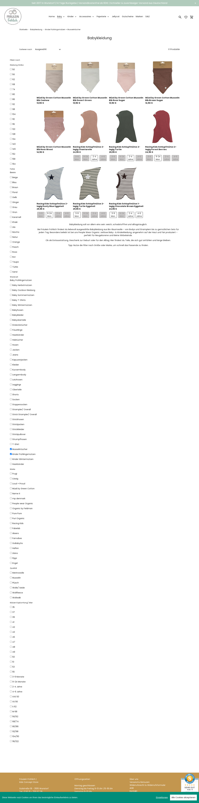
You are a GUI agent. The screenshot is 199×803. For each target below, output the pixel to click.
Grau (14, 207)
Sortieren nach (25, 49)
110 (13, 119)
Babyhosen (17, 310)
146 (14, 149)
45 (13, 637)
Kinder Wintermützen (22, 459)
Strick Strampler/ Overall (24, 414)
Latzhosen (17, 379)
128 (13, 134)
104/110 (15, 736)
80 (13, 94)
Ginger (15, 202)
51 (13, 661)
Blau (14, 182)
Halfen (15, 548)
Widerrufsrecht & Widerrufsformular (147, 768)
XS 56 (15, 701)
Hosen (15, 344)
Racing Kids (17, 523)
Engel (15, 563)
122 (13, 129)
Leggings (16, 384)
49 (13, 651)
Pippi (14, 558)
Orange (16, 242)
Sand (14, 271)
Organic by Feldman (22, 508)
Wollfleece (17, 592)
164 (14, 163)
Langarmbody (19, 374)
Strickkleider (18, 429)
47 (13, 642)
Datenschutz (136, 780)
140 (14, 144)
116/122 (15, 741)
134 (13, 139)
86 (13, 99)
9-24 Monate (19, 681)
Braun (15, 187)
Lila (13, 227)
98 (13, 109)
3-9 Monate (18, 676)
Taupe (15, 261)
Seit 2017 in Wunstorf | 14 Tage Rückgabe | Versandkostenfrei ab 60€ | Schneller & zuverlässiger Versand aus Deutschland (99, 3)
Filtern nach (15, 60)
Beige (15, 177)
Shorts (15, 394)
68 (13, 84)
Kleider (15, 364)
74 (13, 89)
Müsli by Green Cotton (23, 488)
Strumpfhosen (19, 439)
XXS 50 (15, 696)
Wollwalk (16, 597)
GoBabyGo (17, 543)
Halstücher (17, 339)
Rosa (14, 252)
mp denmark (18, 498)
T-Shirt (15, 444)
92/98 (15, 731)
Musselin (16, 577)
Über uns (134, 762)
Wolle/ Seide (18, 587)
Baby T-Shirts (19, 300)
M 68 (14, 711)
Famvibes (17, 538)
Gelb (14, 197)
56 (13, 74)
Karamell (16, 217)
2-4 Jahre (17, 686)
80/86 (15, 726)
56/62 (15, 716)
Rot (14, 257)
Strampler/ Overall (21, 409)
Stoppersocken (19, 404)
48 (13, 646)
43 (13, 632)
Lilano (15, 553)
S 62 (14, 706)
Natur (15, 237)
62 (13, 79)
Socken (16, 399)
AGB (132, 771)
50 (13, 69)
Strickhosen (18, 419)
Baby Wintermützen (22, 305)
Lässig (15, 478)
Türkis (15, 266)
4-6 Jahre (17, 691)
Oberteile (17, 389)
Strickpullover (19, 434)
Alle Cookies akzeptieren (183, 797)
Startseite (23, 29)
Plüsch (15, 582)
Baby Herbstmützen (22, 285)
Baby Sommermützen (23, 295)
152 (13, 154)
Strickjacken (18, 424)
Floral (14, 192)
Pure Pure (17, 513)
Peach (15, 247)
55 (13, 671)
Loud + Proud (18, 483)
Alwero (15, 533)
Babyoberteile (19, 320)
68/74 (15, 721)
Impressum (135, 777)
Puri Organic (18, 518)
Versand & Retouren (140, 765)
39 (13, 617)
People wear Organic (22, 503)
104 (14, 114)
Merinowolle (18, 572)
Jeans (15, 354)
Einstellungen (162, 797)
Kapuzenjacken (19, 359)
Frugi (14, 473)
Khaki (14, 222)
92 (13, 104)
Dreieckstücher (19, 325)
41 (13, 622)
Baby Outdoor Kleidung (23, 290)
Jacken (15, 349)
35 (13, 607)
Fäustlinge (17, 329)
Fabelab (16, 528)
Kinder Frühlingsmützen (24, 454)
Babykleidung (36, 29)
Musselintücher (19, 449)
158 (13, 159)
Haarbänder (18, 334)
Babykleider (18, 315)
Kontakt (133, 774)
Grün (14, 212)
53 (13, 666)
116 (13, 124)
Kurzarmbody (19, 369)
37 (13, 612)
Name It (16, 493)
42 (13, 627)
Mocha (15, 232)
